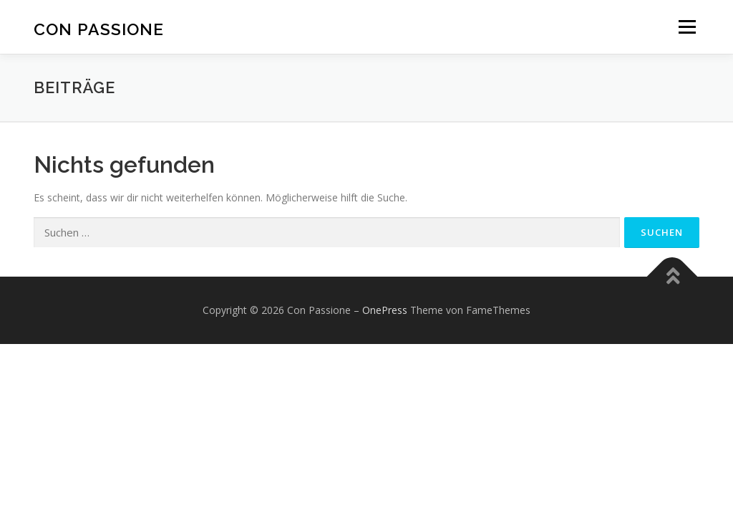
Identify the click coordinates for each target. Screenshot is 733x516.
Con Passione (99, 29)
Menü (686, 27)
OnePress (384, 310)
